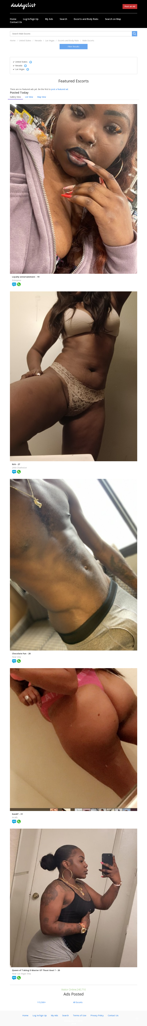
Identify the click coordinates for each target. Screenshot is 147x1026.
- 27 (18, 464)
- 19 (37, 276)
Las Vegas (49, 40)
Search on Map (113, 19)
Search (63, 19)
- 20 (58, 970)
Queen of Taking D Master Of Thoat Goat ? (34, 970)
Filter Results (73, 46)
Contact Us (16, 22)
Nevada (38, 40)
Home (13, 19)
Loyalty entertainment (24, 276)
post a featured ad (59, 89)
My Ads (49, 19)
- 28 (28, 653)
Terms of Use (79, 1015)
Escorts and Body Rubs (86, 19)
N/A (14, 464)
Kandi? (15, 814)
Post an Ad (130, 6)
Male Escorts (88, 40)
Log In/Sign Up (30, 19)
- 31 (21, 814)
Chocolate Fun (19, 653)
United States (25, 40)
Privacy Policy (97, 1015)
